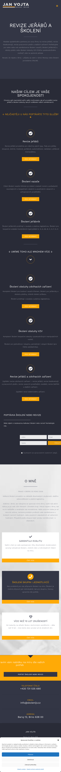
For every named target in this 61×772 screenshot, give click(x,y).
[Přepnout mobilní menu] (57, 6)
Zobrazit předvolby (30, 764)
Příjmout (30, 754)
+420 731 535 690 (30, 688)
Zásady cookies (21, 769)
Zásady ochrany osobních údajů (35, 769)
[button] (58, 740)
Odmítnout (30, 759)
